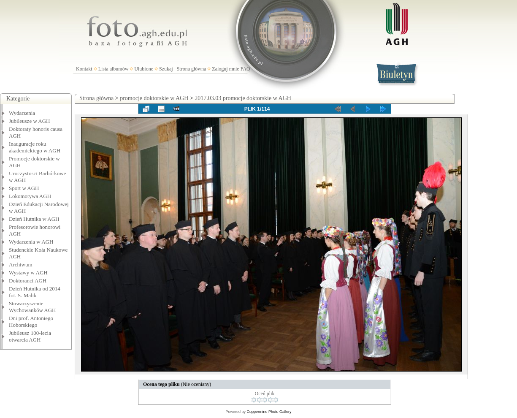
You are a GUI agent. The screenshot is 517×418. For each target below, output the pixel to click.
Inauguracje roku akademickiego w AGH (34, 147)
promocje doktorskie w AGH (154, 98)
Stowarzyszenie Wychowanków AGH (32, 306)
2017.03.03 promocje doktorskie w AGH (243, 98)
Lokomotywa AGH (30, 196)
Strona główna (191, 69)
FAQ (245, 69)
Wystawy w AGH (28, 272)
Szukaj (166, 69)
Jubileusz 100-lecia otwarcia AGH (30, 336)
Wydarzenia (22, 113)
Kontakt (84, 69)
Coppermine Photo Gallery (268, 412)
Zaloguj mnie (225, 69)
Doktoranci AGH (27, 280)
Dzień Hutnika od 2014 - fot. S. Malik (36, 292)
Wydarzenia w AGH (31, 242)
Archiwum (20, 264)
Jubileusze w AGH (29, 121)
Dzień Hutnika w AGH (34, 219)
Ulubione (143, 69)
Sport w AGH (24, 188)
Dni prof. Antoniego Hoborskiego (31, 321)
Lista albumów (113, 69)
